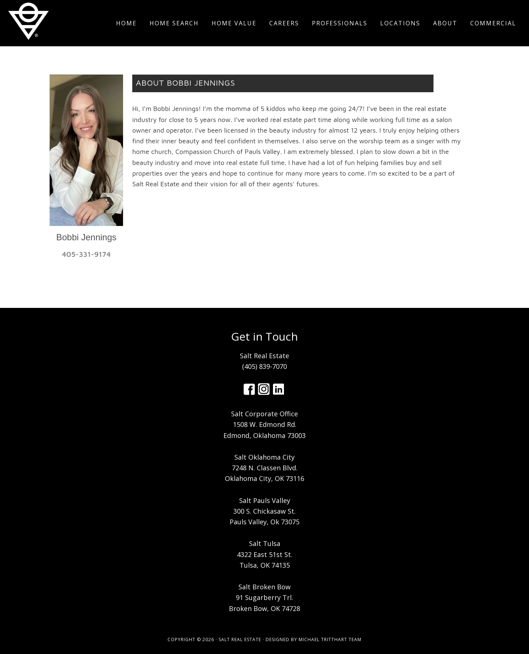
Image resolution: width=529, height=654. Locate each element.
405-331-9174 (86, 254)
